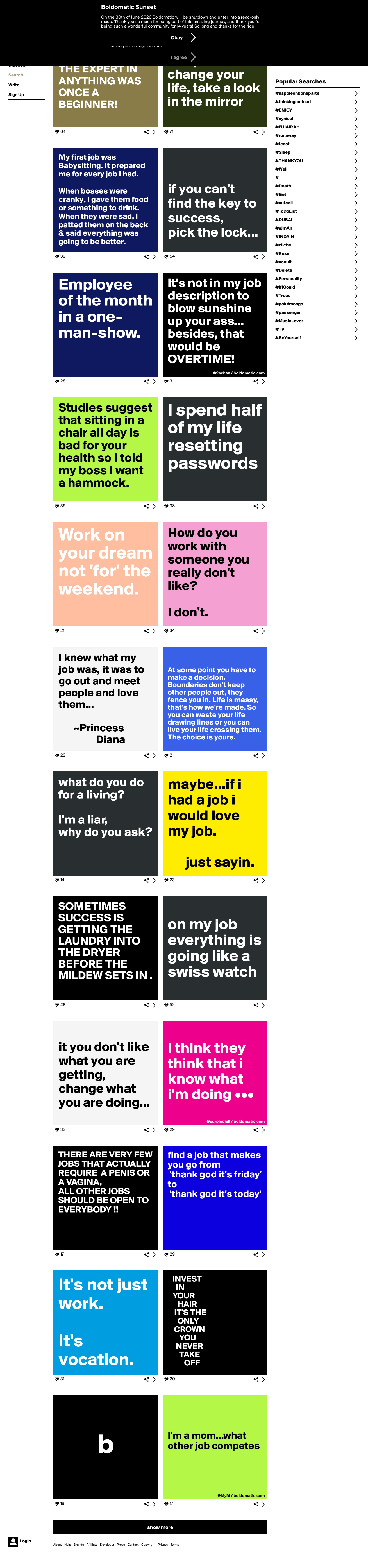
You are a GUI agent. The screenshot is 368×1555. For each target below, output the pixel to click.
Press (121, 1545)
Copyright (148, 1545)
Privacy (163, 1545)
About (57, 1545)
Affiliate (92, 1545)
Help (67, 1545)
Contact (133, 1545)
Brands (79, 1545)
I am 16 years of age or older (135, 46)
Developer (107, 1545)
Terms (175, 1545)
